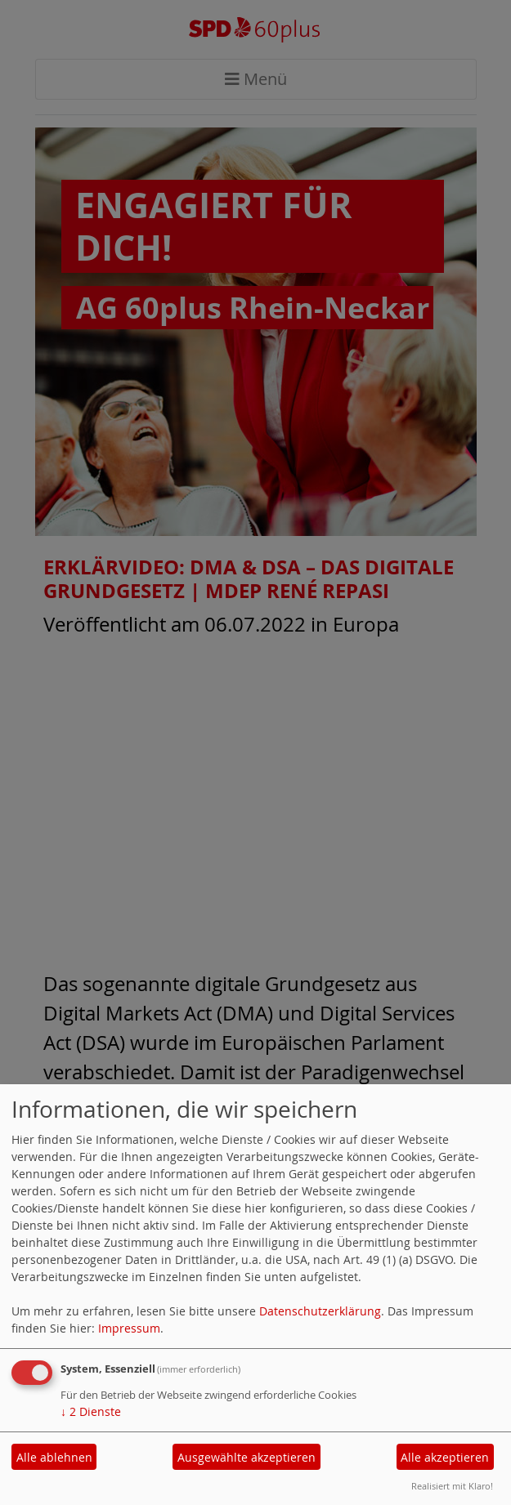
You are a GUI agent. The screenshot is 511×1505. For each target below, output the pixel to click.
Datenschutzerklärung (320, 1311)
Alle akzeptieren (445, 1457)
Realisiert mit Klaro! (452, 1486)
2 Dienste (91, 1411)
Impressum (129, 1328)
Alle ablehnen (54, 1457)
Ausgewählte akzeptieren (246, 1457)
